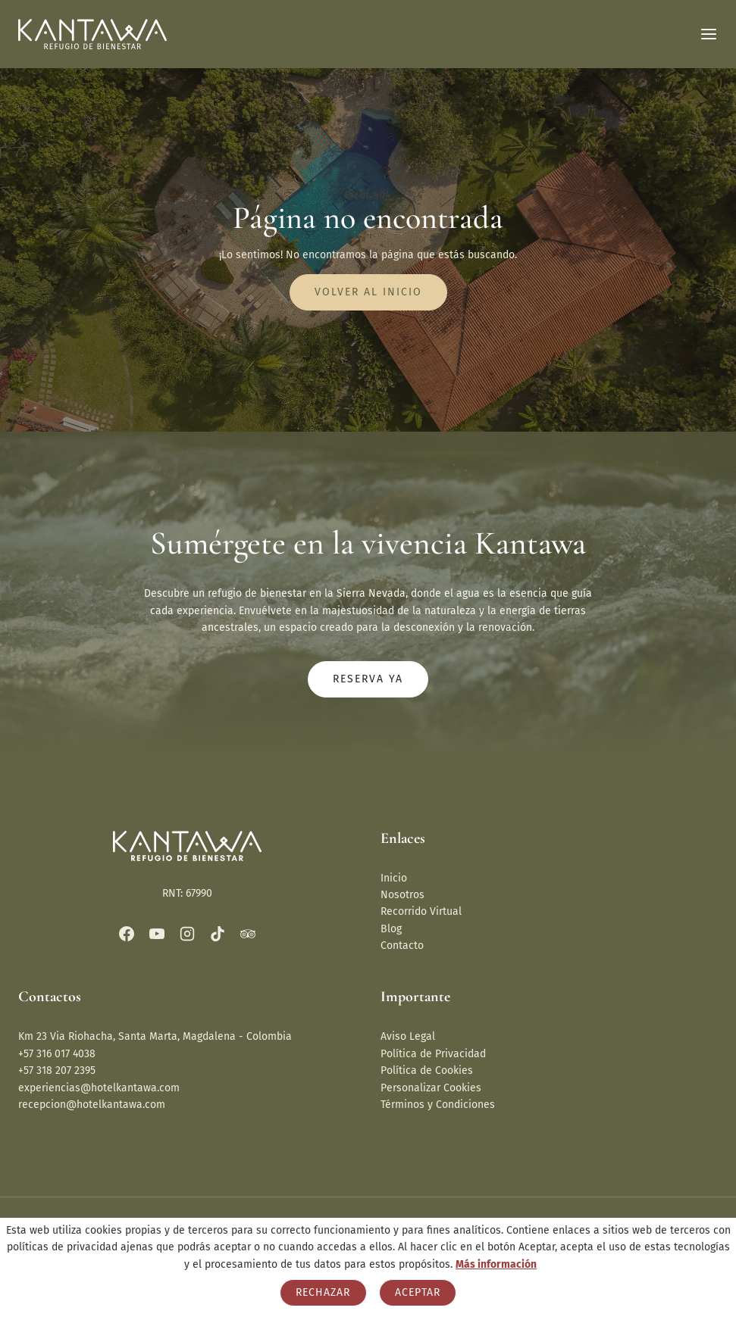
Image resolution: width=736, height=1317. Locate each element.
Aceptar (417, 1292)
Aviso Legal (408, 1036)
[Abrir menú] (709, 34)
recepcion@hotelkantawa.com (91, 1104)
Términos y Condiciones (438, 1104)
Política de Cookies (427, 1070)
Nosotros (402, 894)
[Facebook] (126, 934)
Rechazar (323, 1292)
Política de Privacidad (433, 1053)
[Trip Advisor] (248, 934)
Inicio (394, 878)
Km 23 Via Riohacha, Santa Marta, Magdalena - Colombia (155, 1036)
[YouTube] (157, 934)
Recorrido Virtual (421, 911)
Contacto (402, 945)
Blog (391, 928)
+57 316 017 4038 (57, 1053)
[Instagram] (187, 934)
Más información (496, 1264)
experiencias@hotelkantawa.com (99, 1087)
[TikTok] (217, 934)
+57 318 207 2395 (57, 1070)
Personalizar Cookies (431, 1087)
